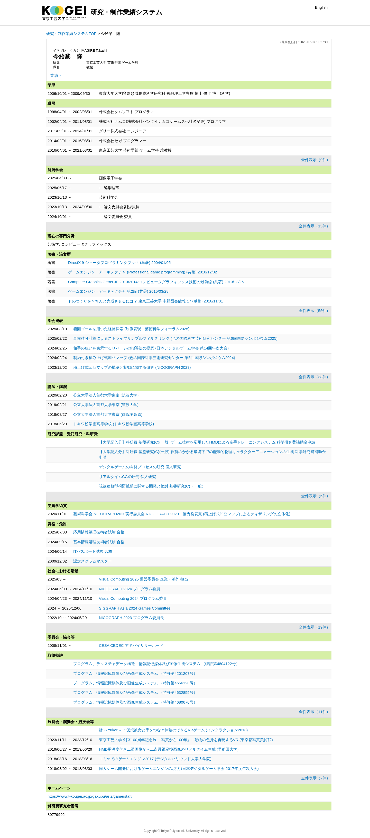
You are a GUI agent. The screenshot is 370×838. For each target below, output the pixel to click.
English (321, 7)
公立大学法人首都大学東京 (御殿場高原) (107, 414)
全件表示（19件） (314, 627)
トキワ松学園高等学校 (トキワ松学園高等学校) (113, 424)
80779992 (56, 814)
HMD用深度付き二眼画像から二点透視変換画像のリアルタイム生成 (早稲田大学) (168, 749)
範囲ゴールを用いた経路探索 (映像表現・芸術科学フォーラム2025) (131, 329)
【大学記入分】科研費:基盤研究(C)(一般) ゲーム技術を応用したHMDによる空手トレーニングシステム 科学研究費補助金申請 (207, 442)
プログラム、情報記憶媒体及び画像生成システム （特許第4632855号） (135, 692)
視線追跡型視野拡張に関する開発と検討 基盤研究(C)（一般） (152, 486)
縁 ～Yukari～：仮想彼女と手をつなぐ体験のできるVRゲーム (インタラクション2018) (173, 730)
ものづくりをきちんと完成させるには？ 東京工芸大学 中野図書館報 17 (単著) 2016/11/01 (145, 301)
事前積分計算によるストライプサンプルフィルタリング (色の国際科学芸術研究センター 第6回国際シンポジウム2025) (175, 338)
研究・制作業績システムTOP (71, 33)
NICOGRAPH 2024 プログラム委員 (129, 589)
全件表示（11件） (314, 712)
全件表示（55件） (314, 310)
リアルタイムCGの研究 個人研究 (127, 476)
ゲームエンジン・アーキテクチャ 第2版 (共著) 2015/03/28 (118, 291)
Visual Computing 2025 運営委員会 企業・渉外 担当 (143, 579)
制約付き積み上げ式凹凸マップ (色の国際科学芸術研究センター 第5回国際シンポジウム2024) (154, 357)
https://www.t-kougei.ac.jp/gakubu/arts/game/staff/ (90, 796)
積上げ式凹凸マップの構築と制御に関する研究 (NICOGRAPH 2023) (132, 367)
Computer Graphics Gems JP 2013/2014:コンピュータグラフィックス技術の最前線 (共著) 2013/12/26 (156, 282)
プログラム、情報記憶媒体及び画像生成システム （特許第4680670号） (135, 702)
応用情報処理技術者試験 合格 (98, 532)
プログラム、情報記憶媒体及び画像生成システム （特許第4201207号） (135, 673)
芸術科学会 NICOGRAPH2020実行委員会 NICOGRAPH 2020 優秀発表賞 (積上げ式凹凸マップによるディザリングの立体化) (181, 514)
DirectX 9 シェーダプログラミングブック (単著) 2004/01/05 (119, 262)
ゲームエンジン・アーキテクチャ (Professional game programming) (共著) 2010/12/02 (142, 272)
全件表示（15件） (314, 226)
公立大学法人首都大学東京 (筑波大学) (105, 395)
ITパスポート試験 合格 (93, 551)
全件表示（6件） (315, 496)
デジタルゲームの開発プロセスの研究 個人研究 (140, 467)
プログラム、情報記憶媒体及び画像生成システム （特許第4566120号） (135, 683)
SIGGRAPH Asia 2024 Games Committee (134, 608)
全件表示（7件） (315, 778)
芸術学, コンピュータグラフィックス (79, 244)
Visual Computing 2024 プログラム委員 (133, 598)
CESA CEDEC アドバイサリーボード (131, 645)
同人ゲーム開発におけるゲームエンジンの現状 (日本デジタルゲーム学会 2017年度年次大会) (179, 768)
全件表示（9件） (315, 160)
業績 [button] (54, 75)
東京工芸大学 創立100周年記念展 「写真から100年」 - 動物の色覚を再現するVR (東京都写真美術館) (186, 740)
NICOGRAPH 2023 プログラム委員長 (131, 617)
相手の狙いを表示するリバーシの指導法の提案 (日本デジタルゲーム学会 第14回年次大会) (151, 348)
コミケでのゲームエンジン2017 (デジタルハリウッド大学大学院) (155, 759)
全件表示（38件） (314, 377)
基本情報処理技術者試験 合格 (98, 542)
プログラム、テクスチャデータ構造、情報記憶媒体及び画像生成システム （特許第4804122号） (156, 663)
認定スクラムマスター (92, 561)
